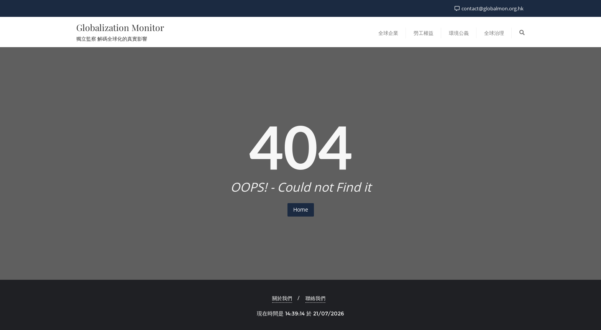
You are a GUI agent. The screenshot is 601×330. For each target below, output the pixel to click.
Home (300, 209)
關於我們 (282, 298)
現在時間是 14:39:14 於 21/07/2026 (300, 313)
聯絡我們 (315, 298)
